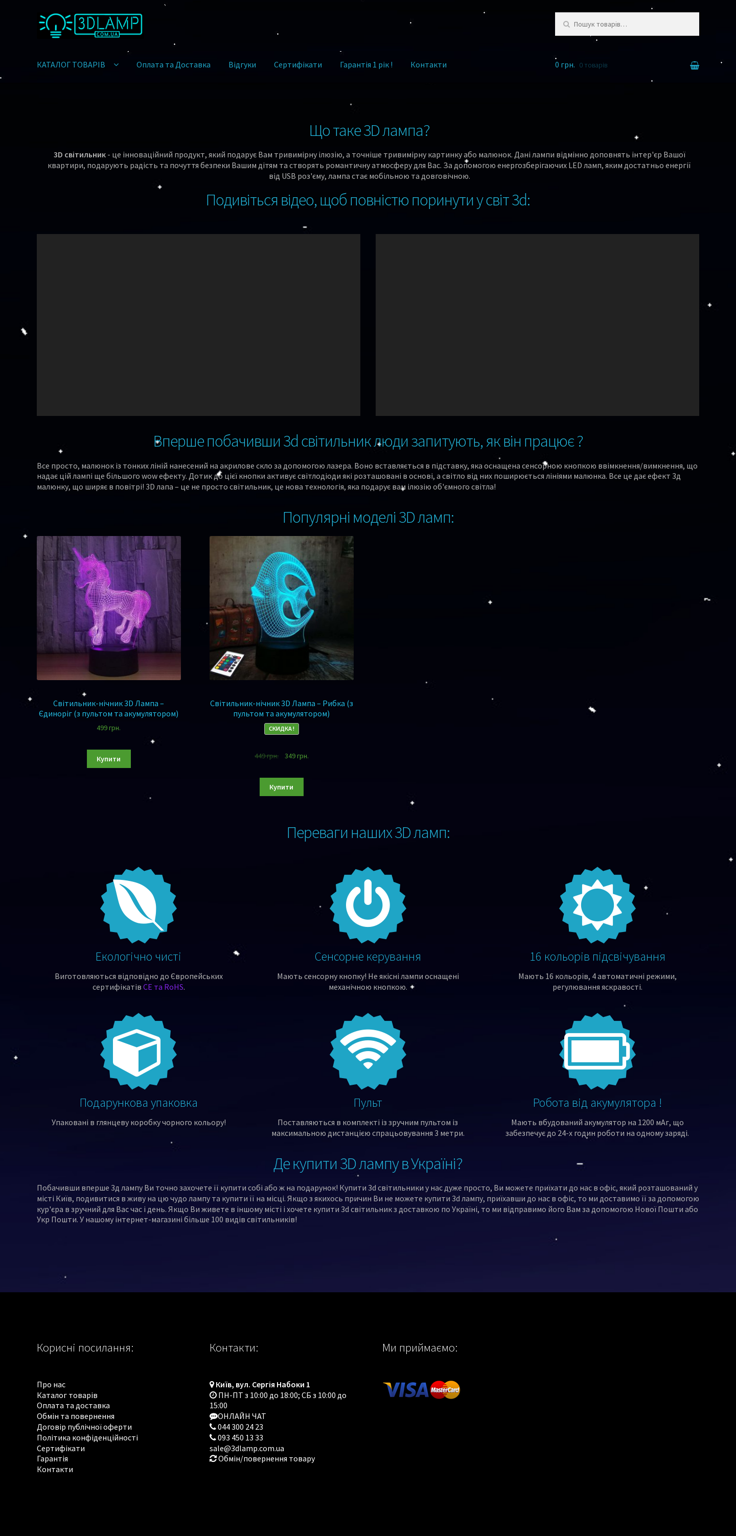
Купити (109, 758)
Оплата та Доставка (173, 64)
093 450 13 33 (240, 1437)
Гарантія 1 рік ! (366, 64)
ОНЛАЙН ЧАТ (242, 1416)
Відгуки (242, 64)
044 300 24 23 (240, 1427)
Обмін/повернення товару (266, 1458)
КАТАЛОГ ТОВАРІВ (71, 64)
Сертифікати (298, 64)
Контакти (428, 64)
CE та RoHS (163, 987)
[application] (198, 325)
